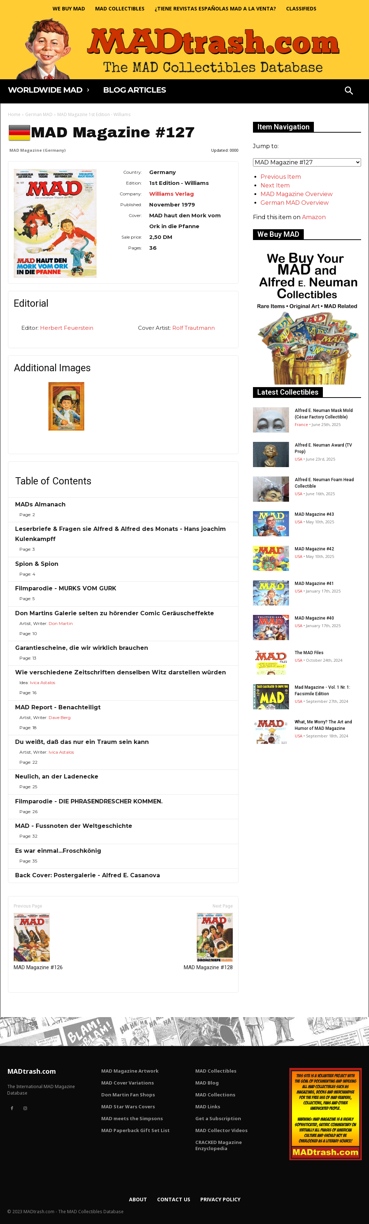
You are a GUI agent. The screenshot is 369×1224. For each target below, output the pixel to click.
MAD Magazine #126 (38, 942)
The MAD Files (309, 652)
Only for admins (33, 1004)
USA (298, 459)
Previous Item (281, 176)
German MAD (39, 114)
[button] (349, 91)
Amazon (314, 217)
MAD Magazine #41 (314, 583)
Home (14, 114)
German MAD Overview (295, 202)
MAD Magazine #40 (314, 618)
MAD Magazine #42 (314, 548)
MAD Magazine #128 (208, 942)
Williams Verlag (171, 193)
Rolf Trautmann (193, 327)
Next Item (275, 185)
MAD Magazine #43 (314, 514)
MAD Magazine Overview (297, 194)
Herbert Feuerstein (66, 327)
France (301, 424)
